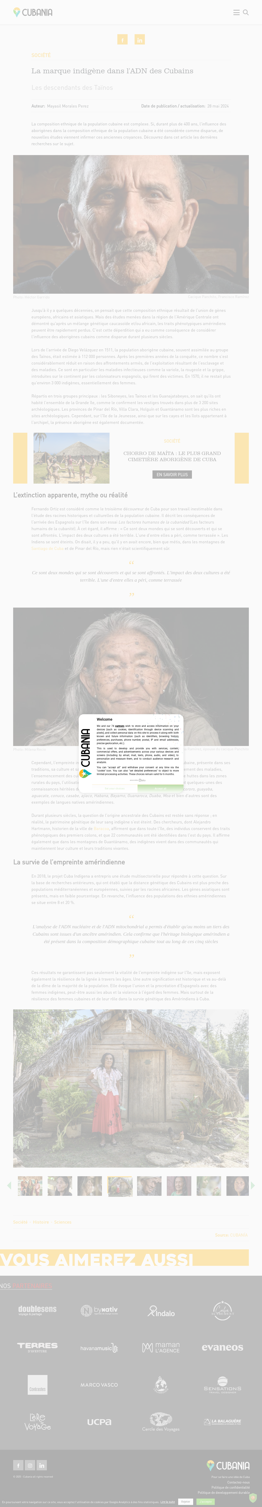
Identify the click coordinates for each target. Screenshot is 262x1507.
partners (119, 726)
